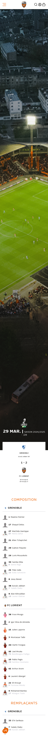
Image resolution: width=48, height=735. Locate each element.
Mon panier (43, 4)
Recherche (36, 4)
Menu (4, 4)
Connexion (39, 4)
